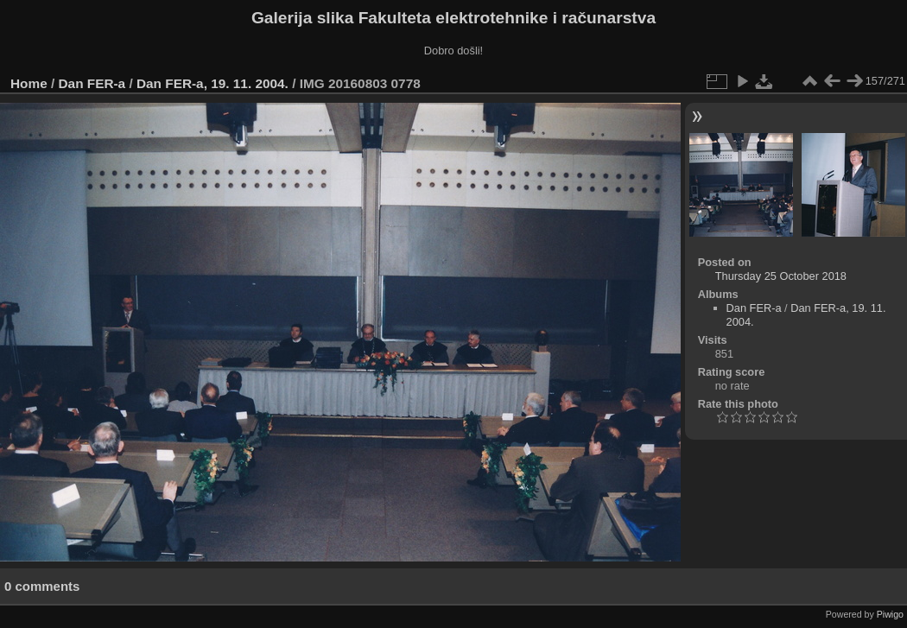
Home (29, 83)
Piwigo (890, 614)
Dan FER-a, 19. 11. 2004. (212, 83)
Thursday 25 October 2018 (781, 276)
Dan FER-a (92, 83)
